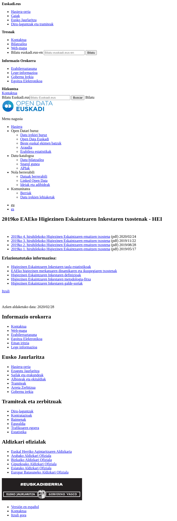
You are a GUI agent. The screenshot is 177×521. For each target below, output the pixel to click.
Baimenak (18, 419)
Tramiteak (18, 383)
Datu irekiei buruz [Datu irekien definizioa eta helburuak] (33, 135)
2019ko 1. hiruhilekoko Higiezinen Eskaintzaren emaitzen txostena (60, 249)
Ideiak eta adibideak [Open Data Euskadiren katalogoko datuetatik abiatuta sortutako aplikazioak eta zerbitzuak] (35, 185)
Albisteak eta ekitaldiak (28, 379)
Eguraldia (18, 424)
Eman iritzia (20, 343)
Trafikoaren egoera (25, 428)
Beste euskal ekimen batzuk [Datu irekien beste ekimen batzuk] (40, 143)
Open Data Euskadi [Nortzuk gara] (34, 139)
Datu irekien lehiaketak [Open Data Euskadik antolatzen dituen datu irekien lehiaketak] (37, 197)
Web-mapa (19, 48)
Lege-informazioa (24, 73)
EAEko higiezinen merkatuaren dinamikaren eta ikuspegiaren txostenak (64, 271)
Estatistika (19, 432)
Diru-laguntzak (22, 411)
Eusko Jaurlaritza (24, 20)
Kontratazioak (21, 415)
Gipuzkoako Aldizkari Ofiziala (33, 464)
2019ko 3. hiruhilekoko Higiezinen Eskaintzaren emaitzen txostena (60, 241)
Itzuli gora (18, 515)
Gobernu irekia (22, 392)
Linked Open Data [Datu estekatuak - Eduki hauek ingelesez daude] (33, 180)
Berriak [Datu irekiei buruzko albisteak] (25, 193)
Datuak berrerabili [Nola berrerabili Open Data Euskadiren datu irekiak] (33, 176)
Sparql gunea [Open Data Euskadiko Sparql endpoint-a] (30, 164)
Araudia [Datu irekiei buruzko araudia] (26, 147)
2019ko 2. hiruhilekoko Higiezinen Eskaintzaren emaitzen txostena (60, 245)
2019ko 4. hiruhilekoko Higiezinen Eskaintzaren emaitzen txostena (60, 236)
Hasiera (16, 127)
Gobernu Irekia (22, 77)
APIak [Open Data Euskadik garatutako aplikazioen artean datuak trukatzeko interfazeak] (25, 168)
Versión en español (25, 507)
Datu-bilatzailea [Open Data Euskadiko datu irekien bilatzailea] (32, 160)
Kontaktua (19, 40)
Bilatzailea (19, 44)
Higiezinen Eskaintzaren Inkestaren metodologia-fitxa (51, 279)
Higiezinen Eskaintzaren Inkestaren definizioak (46, 275)
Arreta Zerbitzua (23, 387)
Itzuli (6, 291)
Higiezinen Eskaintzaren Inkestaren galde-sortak (47, 283)
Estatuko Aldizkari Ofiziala (31, 468)
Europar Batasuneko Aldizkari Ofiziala (39, 472)
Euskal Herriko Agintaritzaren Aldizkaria (41, 451)
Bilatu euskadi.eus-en (27, 52)
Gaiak (15, 16)
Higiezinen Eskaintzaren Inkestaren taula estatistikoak (51, 267)
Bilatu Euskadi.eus (16, 97)
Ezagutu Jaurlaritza (25, 371)
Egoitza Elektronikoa (26, 81)
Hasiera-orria (20, 12)
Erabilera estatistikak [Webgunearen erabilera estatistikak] (35, 151)
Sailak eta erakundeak (27, 375)
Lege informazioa (24, 347)
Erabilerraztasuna (24, 69)
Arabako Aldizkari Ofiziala (31, 456)
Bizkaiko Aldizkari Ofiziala (31, 460)
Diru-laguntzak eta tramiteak (32, 24)
